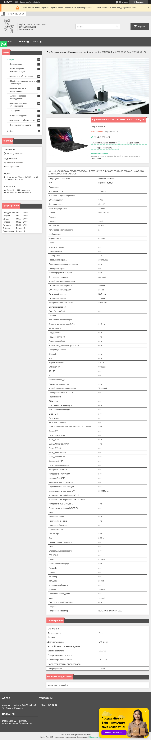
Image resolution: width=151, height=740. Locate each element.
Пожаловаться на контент (99, 737)
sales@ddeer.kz (13, 166)
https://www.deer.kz (15, 163)
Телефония (15, 111)
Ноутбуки (87, 52)
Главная (7, 42)
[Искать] (117, 26)
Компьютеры (74, 52)
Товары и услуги (58, 52)
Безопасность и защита (20, 125)
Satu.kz (88, 735)
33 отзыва (123, 2)
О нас (36, 42)
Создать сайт (25, 2)
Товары (22, 42)
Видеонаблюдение (18, 115)
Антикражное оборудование (22, 120)
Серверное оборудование (21, 76)
